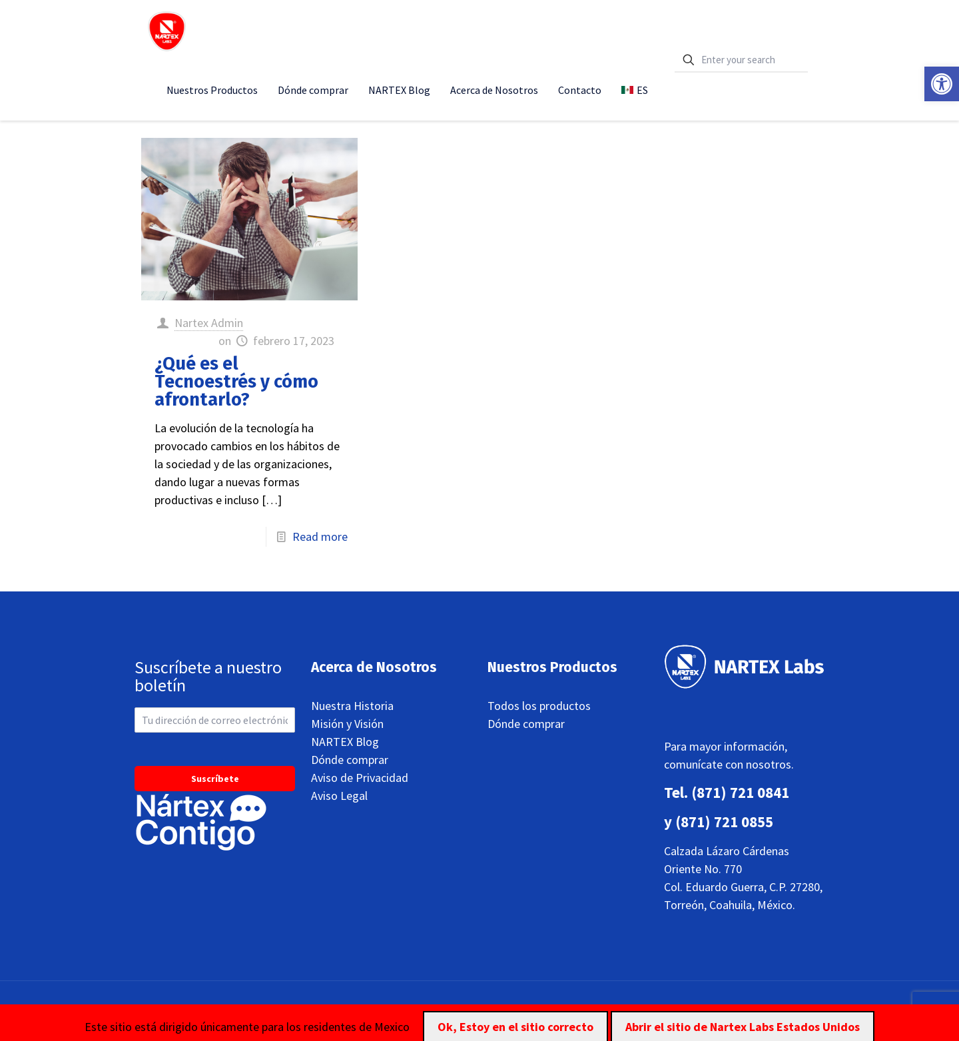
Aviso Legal (339, 795)
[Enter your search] (741, 60)
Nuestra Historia (352, 705)
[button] (941, 84)
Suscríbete (215, 779)
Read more (320, 536)
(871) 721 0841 (740, 792)
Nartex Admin (208, 322)
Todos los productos (539, 705)
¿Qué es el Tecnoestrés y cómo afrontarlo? (236, 381)
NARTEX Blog (345, 741)
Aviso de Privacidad (359, 777)
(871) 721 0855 (724, 821)
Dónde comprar (349, 759)
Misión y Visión (347, 723)
